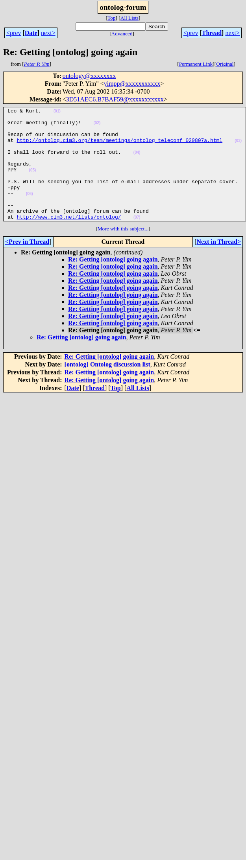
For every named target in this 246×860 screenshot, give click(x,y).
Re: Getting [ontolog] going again (113, 281)
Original (224, 64)
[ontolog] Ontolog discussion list (107, 386)
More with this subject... (123, 251)
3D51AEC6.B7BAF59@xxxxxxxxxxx (115, 99)
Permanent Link (196, 64)
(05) (32, 183)
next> (48, 32)
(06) (29, 211)
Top (111, 18)
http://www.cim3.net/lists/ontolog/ (69, 239)
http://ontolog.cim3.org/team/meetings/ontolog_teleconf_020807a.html (119, 147)
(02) (96, 126)
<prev (13, 32)
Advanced (122, 34)
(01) (57, 112)
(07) (137, 240)
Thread (212, 32)
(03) (238, 147)
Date (31, 32)
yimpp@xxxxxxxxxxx (132, 83)
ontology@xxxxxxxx (89, 75)
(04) (137, 162)
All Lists (129, 18)
